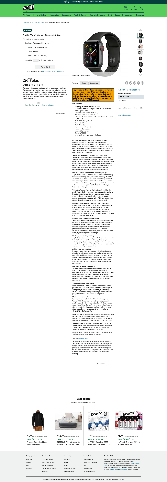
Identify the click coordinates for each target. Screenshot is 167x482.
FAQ (27, 465)
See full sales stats (124, 115)
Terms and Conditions (90, 462)
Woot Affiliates (88, 459)
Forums (125, 8)
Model (29, 56)
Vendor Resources (89, 471)
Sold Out (45, 67)
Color (30, 47)
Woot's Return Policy (48, 462)
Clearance (26, 22)
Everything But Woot (70, 468)
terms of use (113, 469)
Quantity (28, 60)
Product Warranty (47, 465)
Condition (28, 43)
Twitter (66, 462)
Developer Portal (69, 471)
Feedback (29, 468)
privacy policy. (123, 469)
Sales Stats (94, 83)
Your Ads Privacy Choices (113, 479)
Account (134, 8)
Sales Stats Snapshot (129, 89)
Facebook (67, 459)
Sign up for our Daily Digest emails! (53, 71)
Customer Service (47, 459)
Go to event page (48, 105)
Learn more (99, 2)
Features (75, 83)
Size (30, 51)
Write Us (44, 471)
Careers (28, 462)
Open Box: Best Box (37, 22)
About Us (29, 459)
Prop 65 (86, 465)
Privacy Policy (88, 468)
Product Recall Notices (49, 468)
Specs (84, 83)
